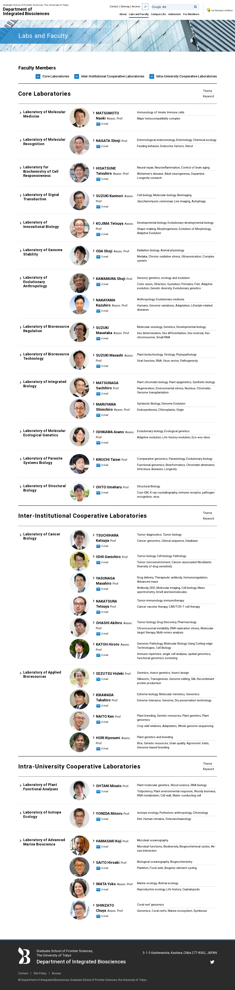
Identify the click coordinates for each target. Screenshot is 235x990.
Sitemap (125, 6)
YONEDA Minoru (113, 813)
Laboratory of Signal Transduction (41, 197)
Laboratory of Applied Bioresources (42, 674)
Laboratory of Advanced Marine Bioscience (44, 842)
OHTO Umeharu (112, 487)
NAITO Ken (108, 716)
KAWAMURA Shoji (114, 279)
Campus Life (158, 14)
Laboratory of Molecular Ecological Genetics (44, 433)
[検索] (175, 7)
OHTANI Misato (112, 786)
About (123, 14)
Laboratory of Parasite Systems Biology (43, 460)
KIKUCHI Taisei (112, 459)
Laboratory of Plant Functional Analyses (40, 787)
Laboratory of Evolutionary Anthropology (35, 281)
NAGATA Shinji (112, 141)
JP (145, 6)
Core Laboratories (56, 76)
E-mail (105, 123)
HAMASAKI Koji (112, 841)
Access (136, 6)
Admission (174, 14)
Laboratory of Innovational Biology (41, 224)
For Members (191, 14)
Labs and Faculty (139, 14)
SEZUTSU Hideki (113, 673)
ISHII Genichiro (112, 557)
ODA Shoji (113, 251)
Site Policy (40, 973)
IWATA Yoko (114, 884)
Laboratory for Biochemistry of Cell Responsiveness (41, 171)
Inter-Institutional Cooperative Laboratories (112, 76)
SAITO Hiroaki (111, 862)
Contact (114, 6)
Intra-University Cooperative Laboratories (186, 76)
